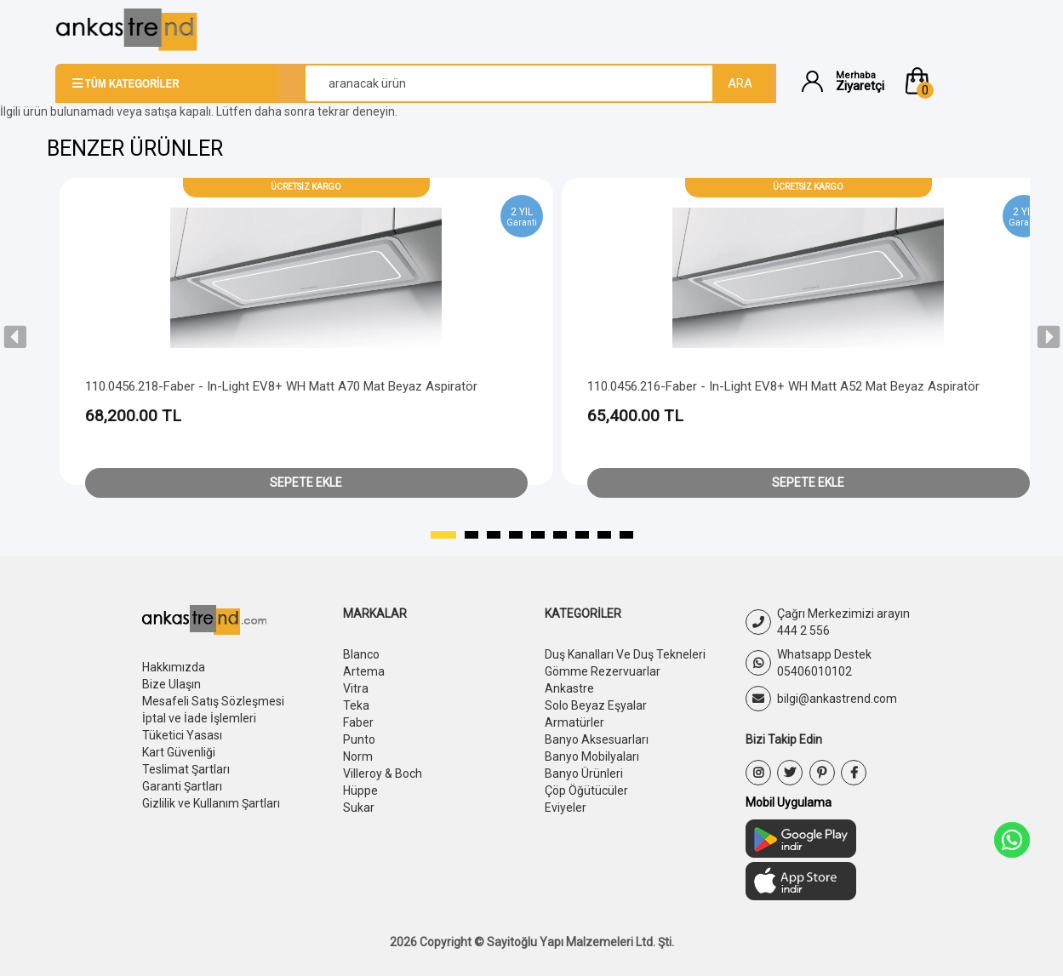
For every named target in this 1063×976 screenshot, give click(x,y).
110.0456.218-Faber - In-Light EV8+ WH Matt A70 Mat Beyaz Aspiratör (281, 386)
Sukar (358, 807)
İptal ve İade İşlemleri (199, 718)
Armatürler (574, 722)
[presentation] (15, 337)
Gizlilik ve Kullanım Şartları (211, 803)
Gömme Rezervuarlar (602, 671)
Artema (364, 671)
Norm (358, 756)
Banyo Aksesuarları (597, 739)
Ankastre (569, 688)
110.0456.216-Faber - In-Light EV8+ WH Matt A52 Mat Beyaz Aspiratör (783, 386)
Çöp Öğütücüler (586, 790)
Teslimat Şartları (186, 769)
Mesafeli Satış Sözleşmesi (213, 701)
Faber (358, 722)
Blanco (361, 654)
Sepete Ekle (306, 482)
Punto (359, 739)
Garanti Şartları (182, 786)
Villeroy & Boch (382, 773)
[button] (955, 81)
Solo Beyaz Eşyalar (596, 705)
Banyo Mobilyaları (592, 756)
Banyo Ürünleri (584, 773)
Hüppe (360, 790)
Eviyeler (565, 807)
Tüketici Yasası (182, 735)
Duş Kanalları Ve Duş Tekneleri (625, 654)
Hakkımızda (173, 667)
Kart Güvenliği (178, 752)
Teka (356, 705)
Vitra (356, 688)
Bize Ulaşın (171, 684)
